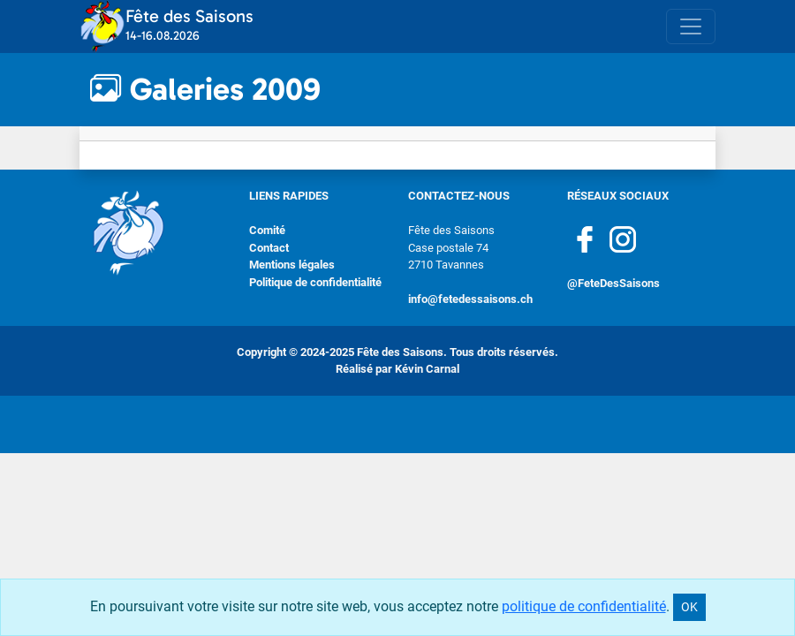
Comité (267, 230)
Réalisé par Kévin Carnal (397, 368)
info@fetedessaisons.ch (470, 299)
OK (689, 607)
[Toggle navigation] (691, 26)
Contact (269, 247)
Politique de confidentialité (315, 282)
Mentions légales (292, 264)
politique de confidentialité (584, 606)
